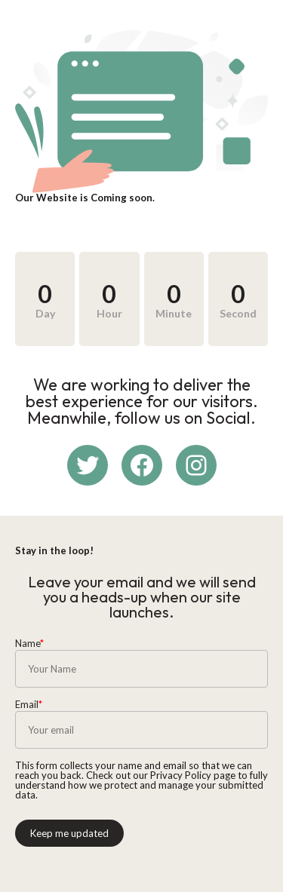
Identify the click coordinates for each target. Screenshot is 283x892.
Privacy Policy (180, 775)
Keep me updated (69, 833)
